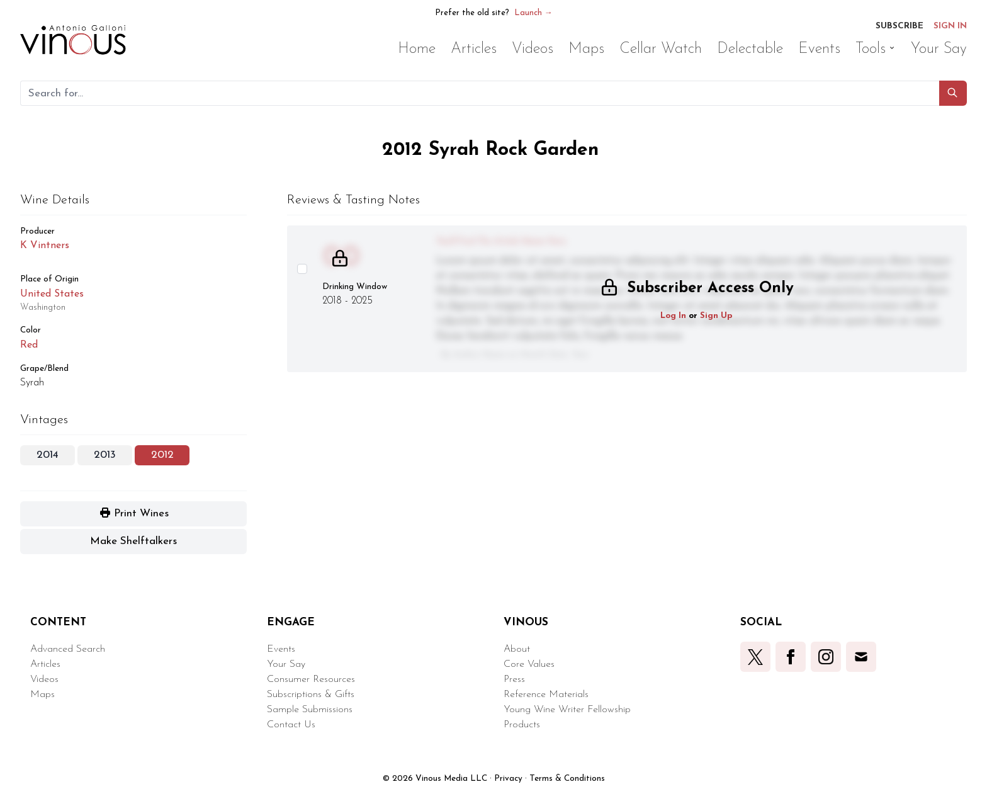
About (517, 649)
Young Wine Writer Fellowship (567, 710)
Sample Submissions (309, 710)
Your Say (286, 664)
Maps (42, 695)
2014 (48, 455)
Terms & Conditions (567, 779)
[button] (953, 93)
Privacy (508, 779)
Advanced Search (67, 649)
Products (522, 725)
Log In (673, 316)
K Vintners (44, 246)
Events (281, 649)
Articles (45, 664)
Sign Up (716, 316)
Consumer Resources (311, 679)
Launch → (533, 13)
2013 (105, 455)
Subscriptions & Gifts (310, 695)
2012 (162, 455)
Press (514, 679)
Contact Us (291, 725)
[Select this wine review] (302, 269)
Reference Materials (546, 695)
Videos (44, 679)
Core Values (529, 664)
